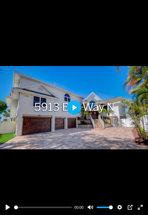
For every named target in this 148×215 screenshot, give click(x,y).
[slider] (43, 207)
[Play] (8, 207)
